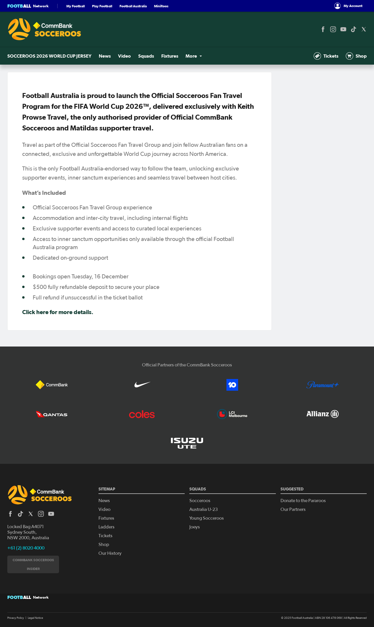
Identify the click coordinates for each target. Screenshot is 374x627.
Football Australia (133, 6)
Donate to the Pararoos (303, 500)
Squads (146, 55)
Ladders (106, 527)
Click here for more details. (58, 312)
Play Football (102, 6)
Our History (110, 553)
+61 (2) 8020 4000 (25, 548)
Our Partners (293, 509)
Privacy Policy (15, 617)
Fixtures (169, 55)
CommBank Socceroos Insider (33, 564)
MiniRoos (161, 6)
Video (124, 55)
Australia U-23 (203, 509)
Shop (356, 56)
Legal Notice (35, 617)
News (105, 55)
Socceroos (199, 500)
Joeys (194, 527)
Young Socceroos (206, 518)
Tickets (326, 56)
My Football (75, 6)
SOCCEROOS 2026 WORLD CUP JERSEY (49, 55)
